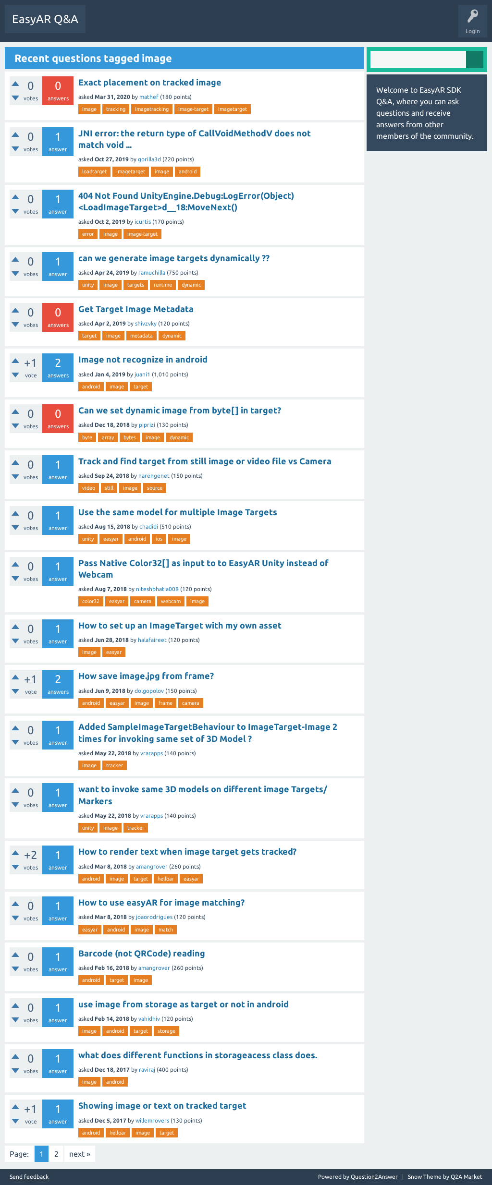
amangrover (152, 866)
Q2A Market (466, 1176)
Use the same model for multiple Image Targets (177, 512)
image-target (193, 109)
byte (87, 437)
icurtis (143, 221)
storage (166, 1031)
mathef (149, 97)
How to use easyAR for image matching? (161, 902)
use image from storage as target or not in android (183, 1004)
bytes (129, 437)
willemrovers (152, 1120)
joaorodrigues (154, 917)
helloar (166, 879)
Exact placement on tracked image (149, 82)
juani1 (142, 374)
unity (88, 285)
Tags (183, 26)
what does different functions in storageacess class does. (197, 1055)
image (89, 109)
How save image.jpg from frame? (146, 675)
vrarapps (151, 753)
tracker (114, 765)
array (108, 437)
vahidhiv (149, 1019)
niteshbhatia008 (157, 589)
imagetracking (152, 109)
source (154, 488)
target (89, 336)
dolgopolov (149, 691)
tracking (115, 109)
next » (79, 1153)
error (88, 234)
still (109, 488)
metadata (141, 336)
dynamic (191, 285)
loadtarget (94, 171)
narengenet (154, 475)
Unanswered (146, 26)
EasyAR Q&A (45, 18)
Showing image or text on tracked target (162, 1105)
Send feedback (29, 1177)
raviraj (147, 1069)
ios (159, 539)
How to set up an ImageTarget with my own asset (180, 625)
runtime (163, 285)
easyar (111, 539)
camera (142, 601)
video (88, 488)
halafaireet (152, 640)
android (188, 171)
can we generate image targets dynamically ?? (174, 258)
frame (165, 703)
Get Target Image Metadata (136, 309)
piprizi (147, 425)
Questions (106, 26)
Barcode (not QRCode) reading (141, 953)
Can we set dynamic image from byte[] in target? (179, 410)
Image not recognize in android (143, 359)
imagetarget (232, 109)
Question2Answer (374, 1176)
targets (135, 285)
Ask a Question (223, 26)
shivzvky (146, 323)
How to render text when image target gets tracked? (187, 851)
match (166, 929)
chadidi (148, 526)
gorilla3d (149, 159)
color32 (90, 601)
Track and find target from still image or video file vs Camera (205, 461)
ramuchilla (151, 272)
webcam (171, 601)
